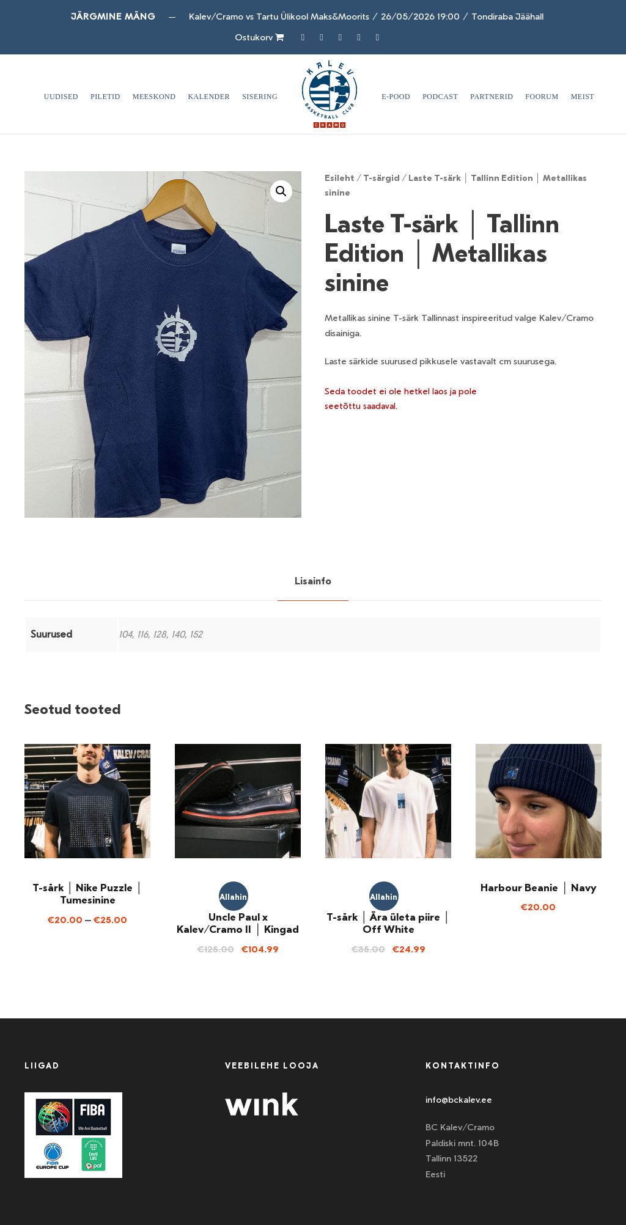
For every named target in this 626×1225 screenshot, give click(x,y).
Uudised (61, 97)
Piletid (105, 97)
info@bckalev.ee (458, 1099)
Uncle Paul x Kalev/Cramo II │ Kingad (237, 923)
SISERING (260, 97)
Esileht (340, 178)
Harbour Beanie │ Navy (538, 887)
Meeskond (154, 97)
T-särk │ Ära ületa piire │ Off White (388, 923)
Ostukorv (259, 37)
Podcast (440, 97)
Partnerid (491, 97)
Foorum (541, 97)
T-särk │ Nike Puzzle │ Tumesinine (87, 893)
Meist (583, 97)
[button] (281, 191)
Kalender (209, 97)
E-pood (395, 97)
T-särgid (381, 178)
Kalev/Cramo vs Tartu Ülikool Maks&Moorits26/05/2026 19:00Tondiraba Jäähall (366, 16)
